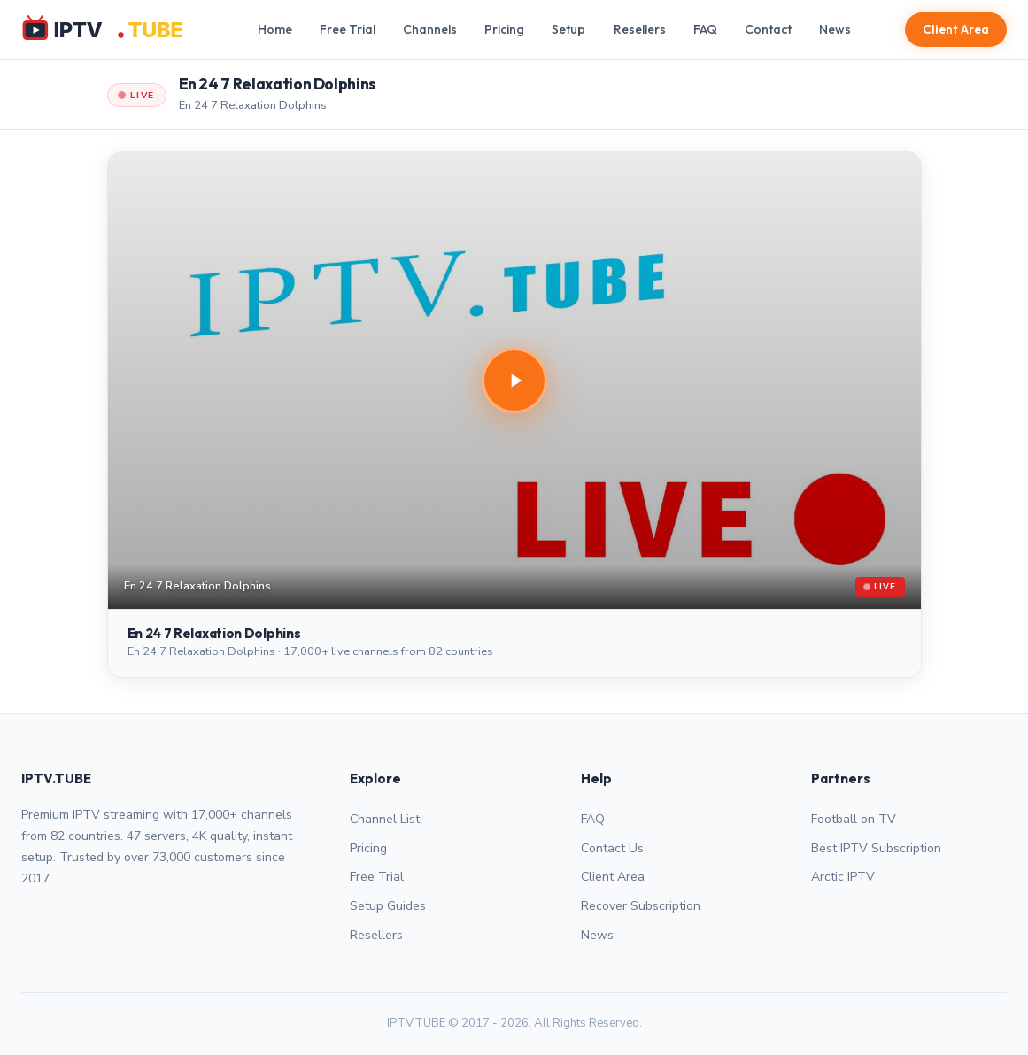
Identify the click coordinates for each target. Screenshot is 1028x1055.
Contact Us (612, 848)
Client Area (956, 29)
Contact (768, 29)
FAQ (705, 29)
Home (275, 29)
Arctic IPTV (843, 876)
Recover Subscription (640, 905)
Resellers (640, 29)
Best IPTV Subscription (876, 848)
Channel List (385, 819)
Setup (568, 29)
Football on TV (853, 819)
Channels (430, 29)
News (835, 29)
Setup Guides (388, 905)
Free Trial (347, 29)
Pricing (504, 29)
